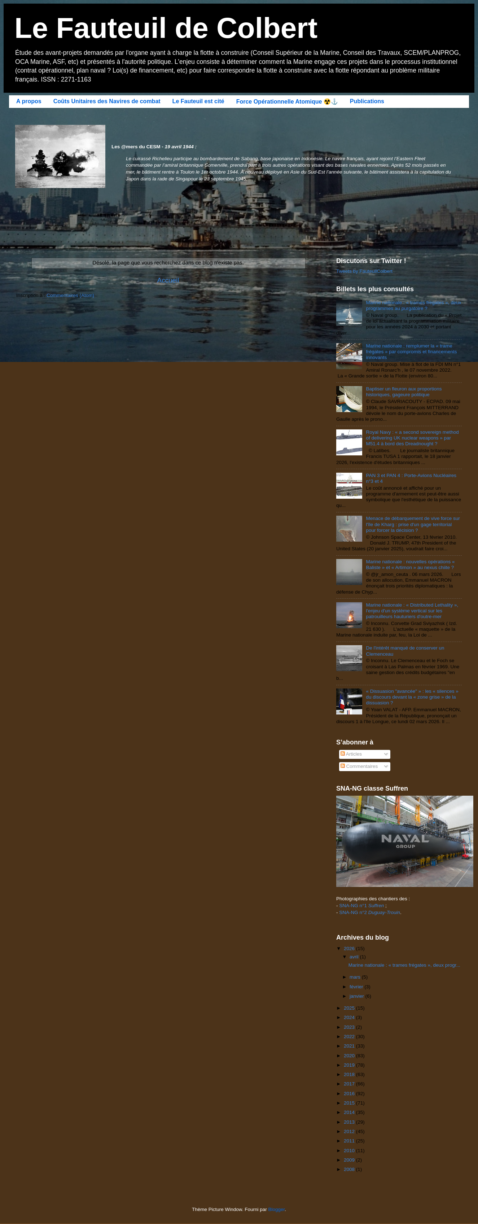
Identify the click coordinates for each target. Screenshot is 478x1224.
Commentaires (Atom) (70, 295)
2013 (350, 1122)
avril (355, 956)
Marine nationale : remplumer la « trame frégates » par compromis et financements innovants (411, 351)
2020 (350, 1055)
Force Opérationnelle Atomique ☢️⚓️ (287, 102)
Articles (351, 754)
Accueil (168, 280)
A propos (28, 101)
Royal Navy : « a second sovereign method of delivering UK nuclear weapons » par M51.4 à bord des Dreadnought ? (412, 437)
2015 (350, 1103)
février (357, 986)
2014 (350, 1112)
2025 (350, 1008)
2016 (350, 1093)
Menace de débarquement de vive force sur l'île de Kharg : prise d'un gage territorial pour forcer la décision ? (413, 524)
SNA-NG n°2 (369, 912)
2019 (350, 1065)
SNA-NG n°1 (361, 905)
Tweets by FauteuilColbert (364, 271)
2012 (350, 1131)
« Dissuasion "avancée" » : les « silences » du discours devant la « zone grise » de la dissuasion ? (412, 696)
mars (356, 977)
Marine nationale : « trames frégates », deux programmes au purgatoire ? (413, 305)
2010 (350, 1150)
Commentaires (359, 766)
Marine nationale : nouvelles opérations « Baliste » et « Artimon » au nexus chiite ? (410, 564)
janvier (357, 996)
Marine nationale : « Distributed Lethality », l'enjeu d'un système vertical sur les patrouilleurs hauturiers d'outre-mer (412, 610)
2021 (350, 1046)
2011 (350, 1141)
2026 (350, 948)
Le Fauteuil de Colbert (165, 28)
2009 (350, 1160)
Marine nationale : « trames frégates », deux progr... (404, 965)
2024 (350, 1017)
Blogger (276, 1209)
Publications (367, 101)
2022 (350, 1036)
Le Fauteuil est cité (198, 101)
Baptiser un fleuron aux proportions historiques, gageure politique (404, 391)
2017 (350, 1084)
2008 (350, 1169)
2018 (350, 1074)
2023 (350, 1027)
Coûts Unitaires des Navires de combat (107, 101)
